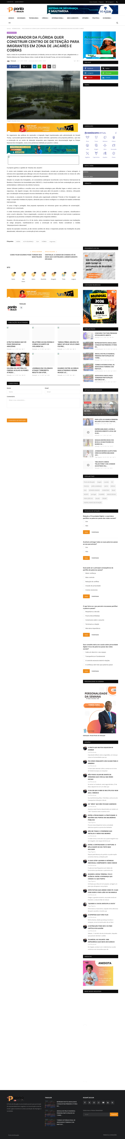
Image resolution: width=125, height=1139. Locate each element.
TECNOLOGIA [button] (34, 18)
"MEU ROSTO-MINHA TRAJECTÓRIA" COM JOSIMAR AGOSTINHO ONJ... (105, 464)
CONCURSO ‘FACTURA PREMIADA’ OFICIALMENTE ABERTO (106, 334)
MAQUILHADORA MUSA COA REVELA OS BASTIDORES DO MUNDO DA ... (104, 442)
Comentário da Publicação (17, 420)
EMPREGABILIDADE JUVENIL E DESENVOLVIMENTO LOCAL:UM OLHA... (105, 431)
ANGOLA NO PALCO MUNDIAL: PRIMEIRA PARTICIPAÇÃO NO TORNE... (105, 356)
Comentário (11, 396)
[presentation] (22, 413)
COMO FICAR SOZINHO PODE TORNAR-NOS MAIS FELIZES (26, 256)
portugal (93, 494)
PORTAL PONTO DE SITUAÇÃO (92, 502)
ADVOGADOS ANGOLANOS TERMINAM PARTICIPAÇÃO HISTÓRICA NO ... (104, 377)
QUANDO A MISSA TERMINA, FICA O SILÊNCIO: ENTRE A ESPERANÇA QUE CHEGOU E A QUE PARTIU (100, 876)
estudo (98, 498)
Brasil (113, 490)
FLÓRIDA (44, 241)
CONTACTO (10, 2)
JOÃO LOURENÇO (97, 486)
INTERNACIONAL (16, 28)
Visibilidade (95, 532)
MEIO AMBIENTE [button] (73, 18)
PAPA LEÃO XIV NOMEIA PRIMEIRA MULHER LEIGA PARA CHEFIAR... (106, 420)
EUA (37, 241)
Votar (86, 532)
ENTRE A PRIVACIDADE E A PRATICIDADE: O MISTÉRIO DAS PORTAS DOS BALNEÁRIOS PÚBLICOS (102, 817)
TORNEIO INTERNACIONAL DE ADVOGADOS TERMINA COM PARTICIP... (105, 367)
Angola (99, 482)
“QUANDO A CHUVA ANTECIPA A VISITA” (101, 903)
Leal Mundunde (99, 349)
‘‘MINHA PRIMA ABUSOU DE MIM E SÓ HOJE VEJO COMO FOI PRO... (68, 344)
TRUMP (104, 498)
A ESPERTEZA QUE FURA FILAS (98, 915)
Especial (114, 1114)
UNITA (106, 486)
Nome (9, 388)
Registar (101, 2)
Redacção (11, 61)
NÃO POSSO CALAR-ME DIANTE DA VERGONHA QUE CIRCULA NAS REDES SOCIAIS (100, 777)
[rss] (112, 1102)
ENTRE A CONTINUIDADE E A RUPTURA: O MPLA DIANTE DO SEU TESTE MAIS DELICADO (102, 847)
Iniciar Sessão (93, 2)
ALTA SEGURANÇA (28, 241)
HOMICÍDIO (105, 490)
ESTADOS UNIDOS (94, 490)
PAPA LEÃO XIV (88, 498)
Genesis (11, 18)
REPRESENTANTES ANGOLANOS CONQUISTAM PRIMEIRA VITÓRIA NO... (106, 345)
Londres (85, 172)
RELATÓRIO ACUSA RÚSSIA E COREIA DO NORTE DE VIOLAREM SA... (43, 344)
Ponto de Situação (89, 482)
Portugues (110, 2)
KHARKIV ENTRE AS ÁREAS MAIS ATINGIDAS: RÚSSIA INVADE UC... (68, 370)
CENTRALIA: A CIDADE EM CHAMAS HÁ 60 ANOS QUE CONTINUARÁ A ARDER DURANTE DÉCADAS (61, 257)
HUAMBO (101, 494)
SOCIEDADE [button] (21, 18)
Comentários (13, 383)
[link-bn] (82, 9)
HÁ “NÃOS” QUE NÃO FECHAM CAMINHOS (102, 804)
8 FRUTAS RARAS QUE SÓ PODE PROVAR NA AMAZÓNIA (16, 344)
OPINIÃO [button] (85, 18)
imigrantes (52, 241)
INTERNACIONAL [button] (58, 18)
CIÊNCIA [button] (45, 18)
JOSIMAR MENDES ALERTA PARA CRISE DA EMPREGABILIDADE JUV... (106, 453)
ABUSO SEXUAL (111, 494)
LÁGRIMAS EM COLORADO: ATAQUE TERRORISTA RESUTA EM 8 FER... (42, 370)
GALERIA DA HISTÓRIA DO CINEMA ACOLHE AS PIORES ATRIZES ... (17, 370)
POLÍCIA (86, 486)
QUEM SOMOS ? (19, 2)
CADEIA (18, 241)
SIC (112, 482)
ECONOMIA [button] (107, 18)
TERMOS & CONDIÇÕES (110, 1135)
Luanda (106, 482)
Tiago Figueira (87, 414)
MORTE (86, 494)
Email (47, 388)
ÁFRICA (113, 486)
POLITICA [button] (96, 18)
